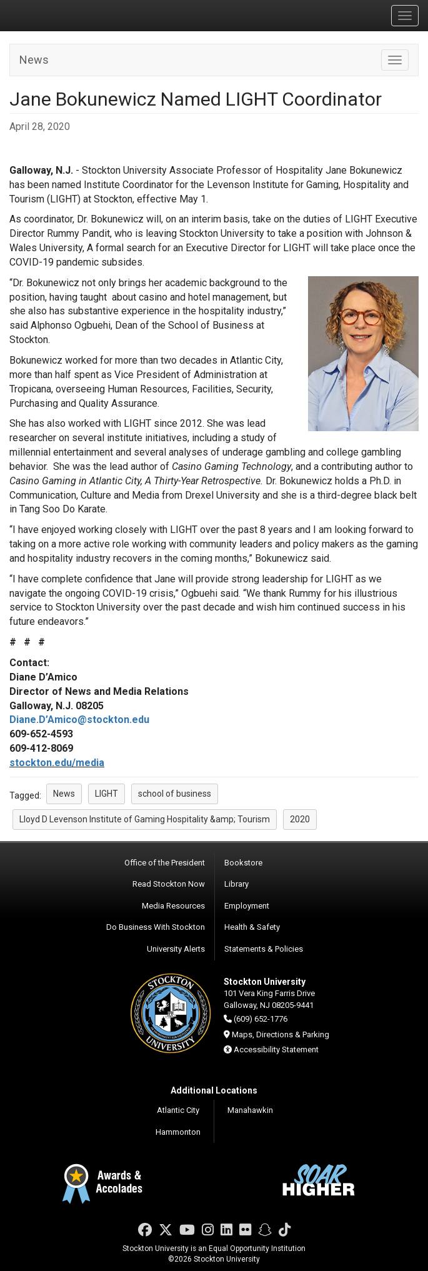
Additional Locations (214, 1090)
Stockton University (68, 15)
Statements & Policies (263, 949)
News (34, 59)
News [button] (64, 794)
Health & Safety (252, 927)
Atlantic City (178, 1110)
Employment (246, 905)
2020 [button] (300, 819)
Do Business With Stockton (155, 927)
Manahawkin (250, 1110)
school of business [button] (174, 794)
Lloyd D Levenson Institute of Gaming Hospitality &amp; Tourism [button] (144, 819)
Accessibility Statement (276, 1049)
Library (236, 884)
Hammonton (178, 1132)
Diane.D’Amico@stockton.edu (79, 719)
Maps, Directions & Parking (280, 1034)
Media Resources (173, 905)
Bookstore (243, 862)
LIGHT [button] (106, 794)
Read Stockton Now (168, 884)
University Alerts (176, 949)
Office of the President (164, 862)
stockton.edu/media (56, 763)
